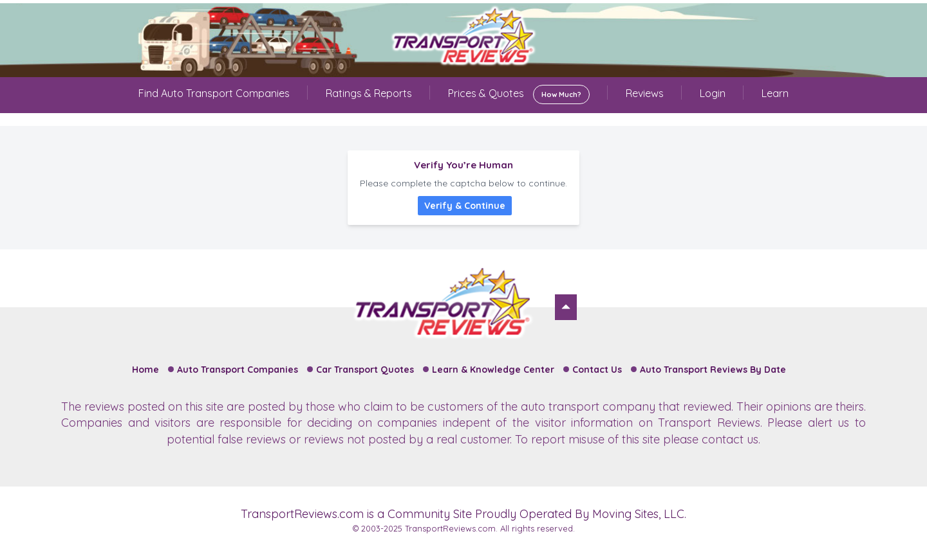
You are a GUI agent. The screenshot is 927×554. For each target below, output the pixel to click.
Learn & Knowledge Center (493, 369)
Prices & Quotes (519, 94)
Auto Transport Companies (237, 369)
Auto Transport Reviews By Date (713, 369)
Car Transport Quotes (365, 369)
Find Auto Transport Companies (214, 93)
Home (145, 369)
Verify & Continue (464, 205)
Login (713, 93)
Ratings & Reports (369, 93)
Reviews (645, 93)
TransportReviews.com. (451, 528)
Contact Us (597, 369)
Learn (775, 93)
